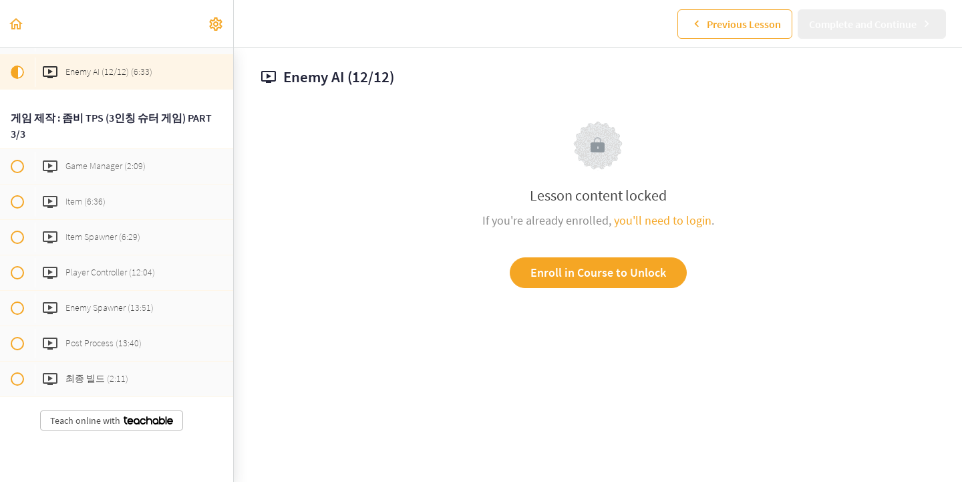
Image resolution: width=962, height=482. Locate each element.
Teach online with (111, 420)
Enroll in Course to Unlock (598, 272)
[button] (16, 23)
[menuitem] (216, 23)
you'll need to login (662, 220)
